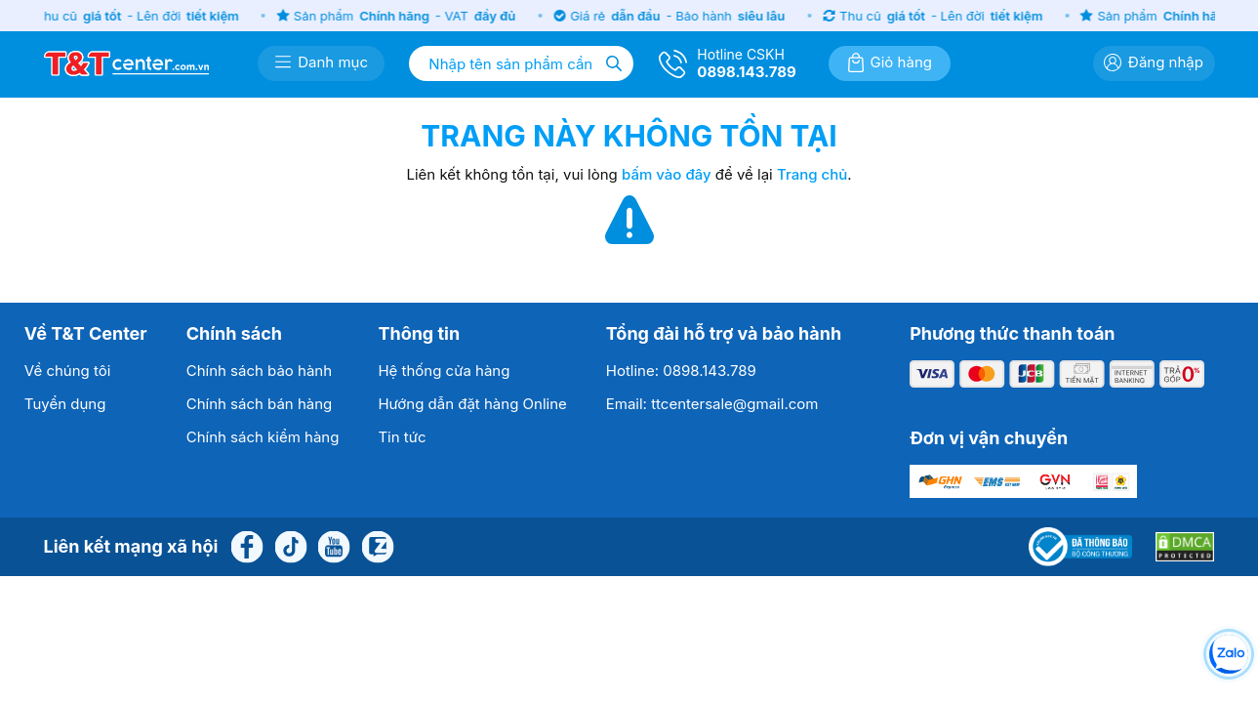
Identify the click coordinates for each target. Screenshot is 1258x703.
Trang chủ (812, 174)
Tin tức (402, 437)
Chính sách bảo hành (259, 370)
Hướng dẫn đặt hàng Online (472, 403)
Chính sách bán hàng (259, 403)
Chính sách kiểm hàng (263, 437)
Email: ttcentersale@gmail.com (712, 403)
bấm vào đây (666, 174)
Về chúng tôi (67, 370)
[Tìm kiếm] (613, 63)
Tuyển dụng (65, 403)
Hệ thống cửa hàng (443, 370)
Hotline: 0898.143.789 (681, 370)
